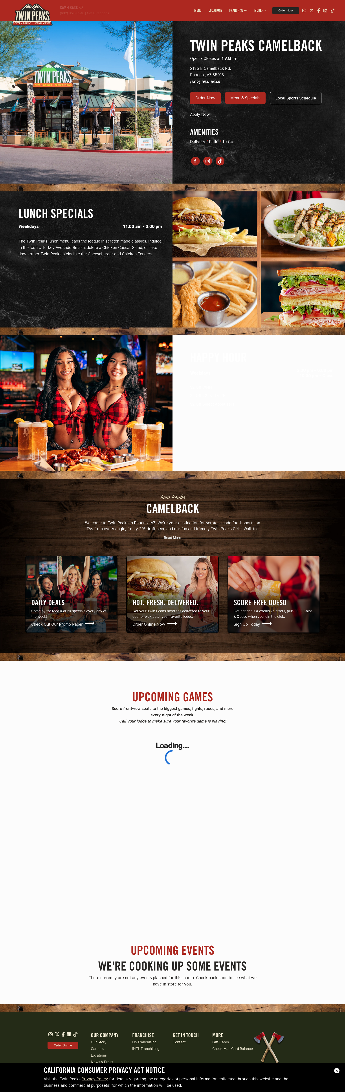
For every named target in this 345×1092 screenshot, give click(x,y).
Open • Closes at (213, 58)
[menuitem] (198, 11)
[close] (336, 1071)
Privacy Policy (95, 1079)
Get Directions (98, 13)
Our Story (98, 1042)
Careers (97, 1049)
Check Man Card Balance (232, 1049)
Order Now (285, 10)
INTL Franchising (145, 1049)
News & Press (102, 1062)
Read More (172, 538)
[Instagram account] (207, 161)
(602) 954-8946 (72, 13)
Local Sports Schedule (295, 98)
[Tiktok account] (220, 161)
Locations (99, 1055)
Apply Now (200, 114)
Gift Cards (220, 1042)
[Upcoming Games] (172, 828)
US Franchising (144, 1042)
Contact (179, 1042)
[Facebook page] (195, 161)
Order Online (63, 1045)
